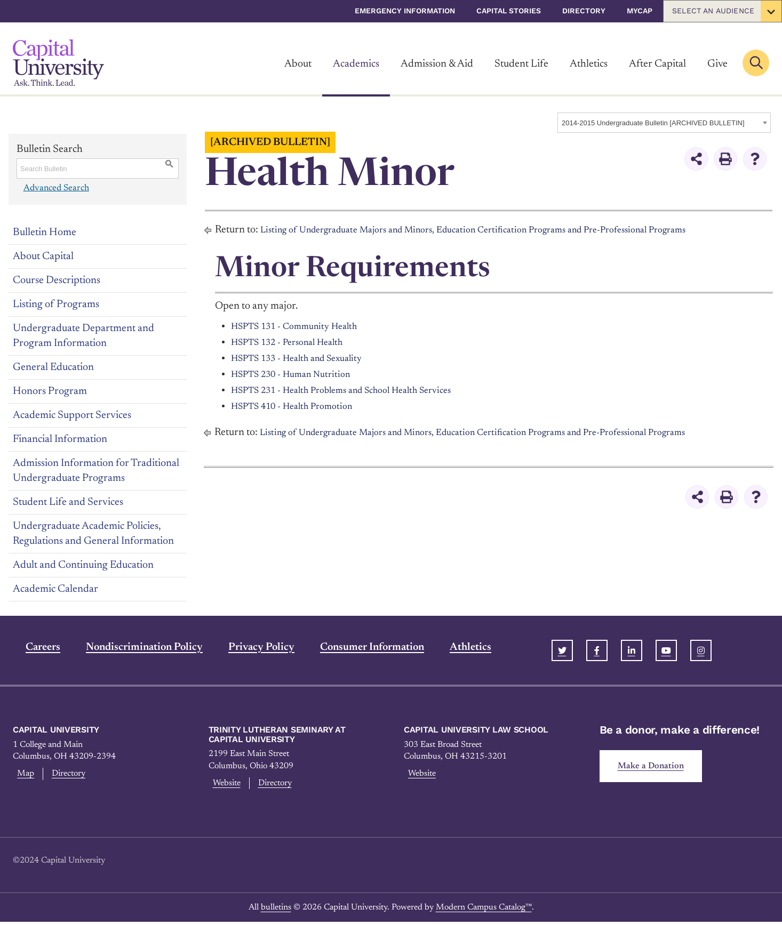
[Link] (58, 62)
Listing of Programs (56, 304)
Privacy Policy (249, 647)
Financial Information (60, 439)
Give (717, 64)
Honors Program (50, 391)
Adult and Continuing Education (83, 565)
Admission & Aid (437, 64)
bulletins (276, 910)
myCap (639, 10)
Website (226, 784)
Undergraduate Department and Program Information (83, 336)
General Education (53, 367)
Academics (356, 64)
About (298, 64)
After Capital (657, 64)
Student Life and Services (68, 502)
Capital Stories (508, 10)
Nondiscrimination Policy (131, 647)
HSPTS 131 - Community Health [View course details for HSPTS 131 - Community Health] (304, 326)
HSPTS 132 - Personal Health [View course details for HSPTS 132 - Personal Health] (296, 342)
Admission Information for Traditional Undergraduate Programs (96, 471)
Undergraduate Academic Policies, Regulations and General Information (93, 533)
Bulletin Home (44, 232)
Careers (30, 647)
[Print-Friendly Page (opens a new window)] (725, 159)
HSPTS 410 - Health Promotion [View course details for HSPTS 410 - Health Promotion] (301, 406)
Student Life (521, 64)
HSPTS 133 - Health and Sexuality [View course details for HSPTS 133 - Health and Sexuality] (307, 358)
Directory (583, 10)
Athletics (589, 64)
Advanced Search (55, 187)
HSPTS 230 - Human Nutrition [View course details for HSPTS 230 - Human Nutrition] (299, 374)
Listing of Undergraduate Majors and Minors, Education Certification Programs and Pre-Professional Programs (502, 229)
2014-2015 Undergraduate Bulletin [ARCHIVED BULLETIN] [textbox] (653, 123)
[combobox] (664, 122)
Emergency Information (405, 10)
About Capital (43, 256)
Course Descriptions (56, 280)
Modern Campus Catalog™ (484, 910)
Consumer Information (359, 647)
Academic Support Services (72, 415)
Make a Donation (655, 767)
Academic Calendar (55, 589)
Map (23, 775)
